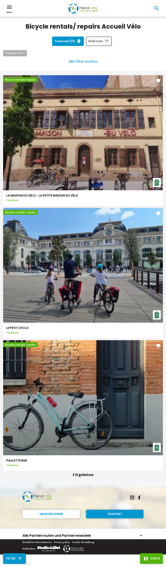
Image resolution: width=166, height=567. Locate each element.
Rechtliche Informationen (37, 542)
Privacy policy (62, 542)
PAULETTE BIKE (16, 460)
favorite (158, 80)
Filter (10, 558)
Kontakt (115, 514)
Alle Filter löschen (83, 61)
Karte (155, 558)
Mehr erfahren (51, 514)
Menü (9, 9)
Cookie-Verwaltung (83, 542)
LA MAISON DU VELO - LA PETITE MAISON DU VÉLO (42, 195)
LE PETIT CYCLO (17, 328)
